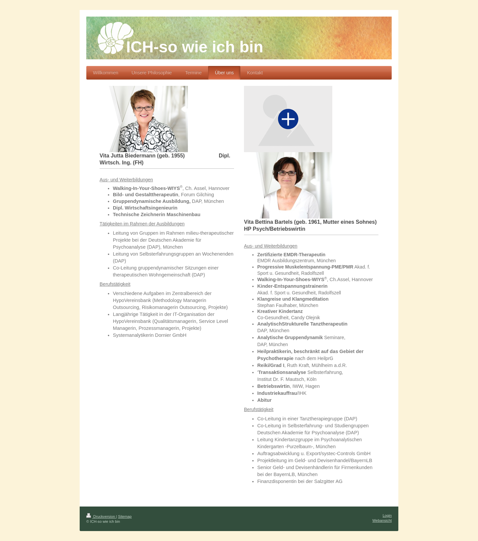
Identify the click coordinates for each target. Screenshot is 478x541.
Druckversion (101, 516)
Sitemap (125, 516)
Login (387, 515)
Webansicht (382, 520)
